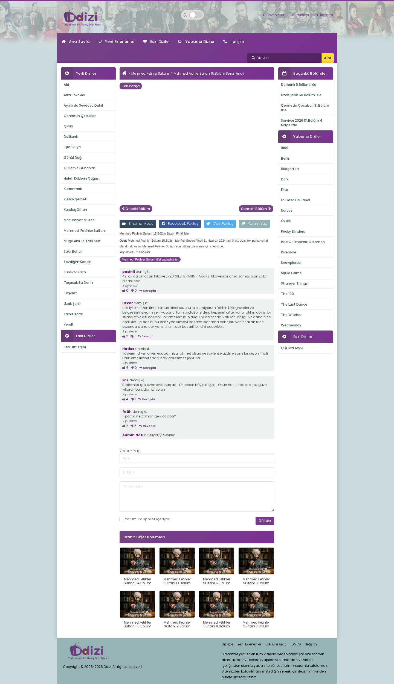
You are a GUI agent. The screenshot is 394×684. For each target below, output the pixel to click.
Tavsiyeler (275, 14)
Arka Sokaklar (74, 95)
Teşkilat (70, 293)
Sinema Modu (137, 223)
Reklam (302, 14)
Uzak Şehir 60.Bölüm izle (301, 95)
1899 (284, 147)
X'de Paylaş (220, 223)
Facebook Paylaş (180, 223)
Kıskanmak (73, 188)
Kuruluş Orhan (75, 209)
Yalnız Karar (73, 314)
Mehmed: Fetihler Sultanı (85, 230)
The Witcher (291, 314)
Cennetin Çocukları (80, 115)
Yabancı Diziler (196, 41)
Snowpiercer (291, 262)
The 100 (287, 293)
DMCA (296, 644)
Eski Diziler (156, 41)
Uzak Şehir (72, 303)
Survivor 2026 (75, 272)
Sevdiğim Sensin (77, 261)
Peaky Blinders (293, 231)
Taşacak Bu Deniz (78, 282)
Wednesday (291, 325)
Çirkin (68, 126)
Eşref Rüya (72, 147)
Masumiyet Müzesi (79, 220)
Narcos (286, 210)
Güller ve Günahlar (79, 168)
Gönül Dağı (73, 157)
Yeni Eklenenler (116, 41)
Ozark (286, 220)
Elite (284, 189)
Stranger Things (294, 283)
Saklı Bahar (73, 251)
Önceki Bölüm (136, 208)
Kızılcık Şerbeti (75, 199)
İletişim (326, 14)
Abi (66, 84)
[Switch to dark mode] (192, 15)
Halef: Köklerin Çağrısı (82, 178)
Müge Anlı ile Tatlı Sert (82, 241)
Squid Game (291, 273)
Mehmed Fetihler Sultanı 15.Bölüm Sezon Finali (209, 73)
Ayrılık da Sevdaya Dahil (83, 105)
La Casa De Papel (295, 200)
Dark (284, 179)
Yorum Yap (254, 223)
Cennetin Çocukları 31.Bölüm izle (305, 107)
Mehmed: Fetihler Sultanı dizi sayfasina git (150, 259)
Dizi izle (227, 644)
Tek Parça (131, 86)
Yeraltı (69, 324)
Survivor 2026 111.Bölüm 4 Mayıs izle (301, 122)
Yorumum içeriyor (145, 519)
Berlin (285, 158)
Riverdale (288, 252)
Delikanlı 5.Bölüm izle (298, 84)
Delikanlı (71, 136)
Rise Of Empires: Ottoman (303, 241)
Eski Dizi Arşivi (75, 347)
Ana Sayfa (76, 41)
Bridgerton (290, 168)
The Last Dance (294, 304)
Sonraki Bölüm (256, 208)
